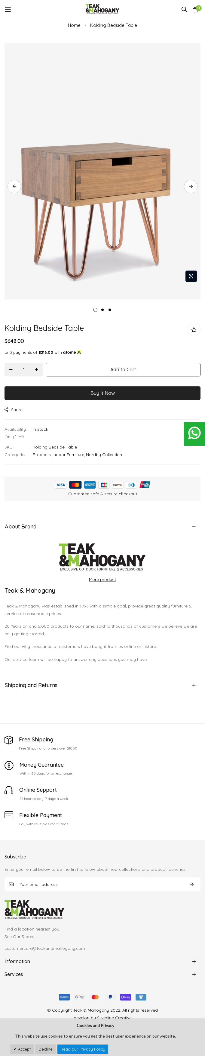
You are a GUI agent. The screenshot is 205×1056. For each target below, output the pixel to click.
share (14, 409)
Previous (14, 186)
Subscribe (192, 884)
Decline (45, 1049)
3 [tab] (110, 310)
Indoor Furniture (68, 454)
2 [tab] (102, 310)
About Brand (20, 526)
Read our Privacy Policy (82, 1049)
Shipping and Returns (31, 685)
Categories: (16, 454)
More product (102, 579)
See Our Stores (19, 936)
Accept (24, 1049)
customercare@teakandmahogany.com (45, 948)
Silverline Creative (114, 1017)
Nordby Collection (104, 454)
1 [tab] (95, 310)
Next (190, 186)
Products (42, 454)
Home (74, 25)
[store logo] (103, 9)
